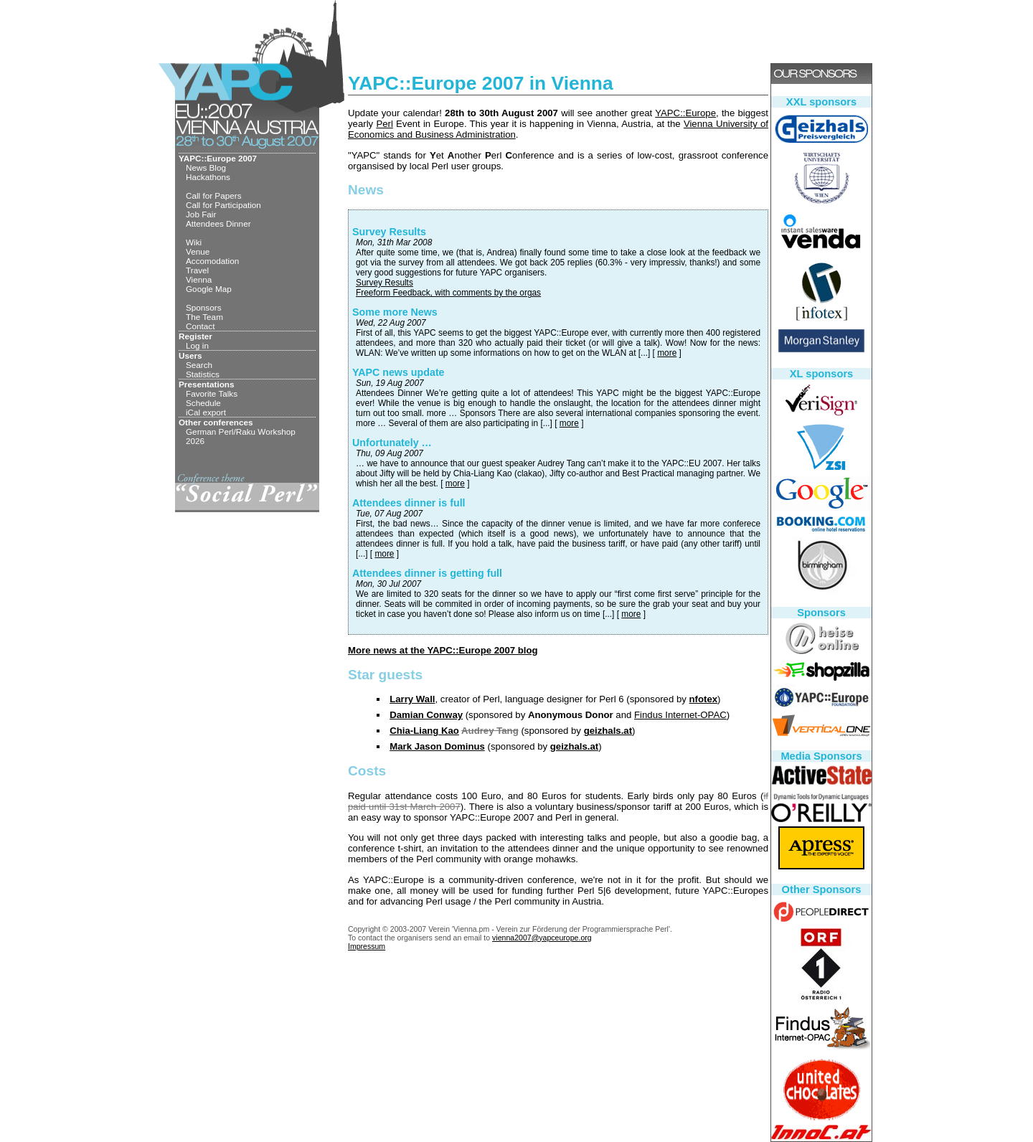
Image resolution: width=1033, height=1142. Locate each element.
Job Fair (201, 214)
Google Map (209, 288)
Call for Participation (223, 204)
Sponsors (204, 307)
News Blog (206, 167)
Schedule (203, 402)
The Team (204, 316)
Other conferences (216, 422)
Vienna (199, 279)
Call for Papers (214, 195)
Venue (197, 251)
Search (199, 364)
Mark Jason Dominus (437, 746)
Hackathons (208, 176)
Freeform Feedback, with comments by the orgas (448, 293)
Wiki (194, 242)
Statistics (203, 374)
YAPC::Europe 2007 (218, 158)
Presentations (207, 384)
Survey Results (384, 283)
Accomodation (212, 260)
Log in (197, 345)
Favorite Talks (211, 393)
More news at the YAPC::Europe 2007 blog (443, 650)
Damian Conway (426, 714)
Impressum (366, 946)
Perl (384, 123)
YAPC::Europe (685, 113)
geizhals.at (608, 730)
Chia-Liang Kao (424, 730)
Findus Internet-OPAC (680, 714)
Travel (197, 270)
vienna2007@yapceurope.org (542, 937)
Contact (200, 326)
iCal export (206, 412)
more (666, 353)
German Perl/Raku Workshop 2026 (241, 436)
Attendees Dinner (218, 223)
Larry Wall (412, 699)
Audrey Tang (490, 730)
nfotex (703, 699)
